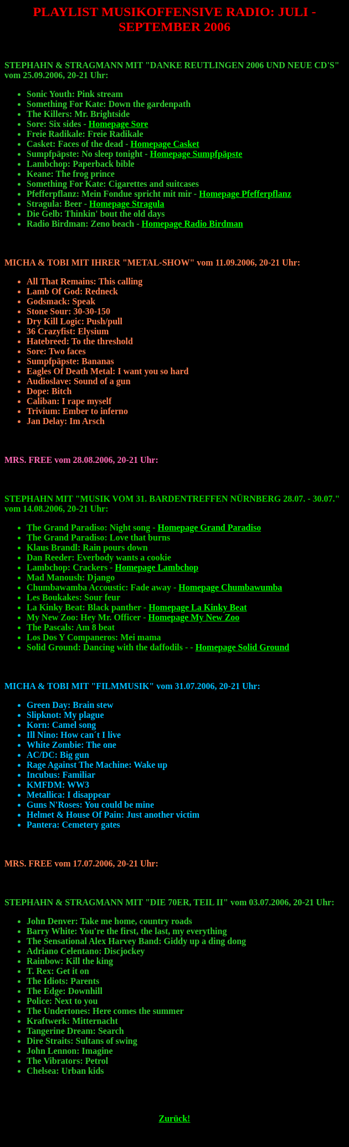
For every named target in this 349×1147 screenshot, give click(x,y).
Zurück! (175, 1118)
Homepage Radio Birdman (192, 223)
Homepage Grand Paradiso (209, 527)
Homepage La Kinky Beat (197, 607)
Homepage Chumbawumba (230, 587)
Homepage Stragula (127, 203)
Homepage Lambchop (157, 567)
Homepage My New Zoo (193, 617)
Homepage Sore (118, 124)
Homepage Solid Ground (243, 647)
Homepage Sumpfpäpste (196, 154)
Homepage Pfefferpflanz (245, 193)
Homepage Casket (165, 144)
